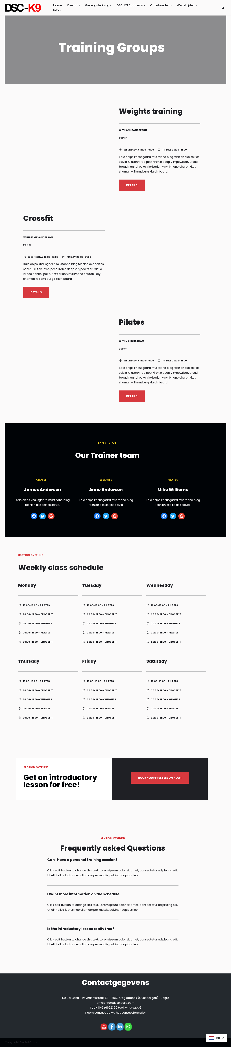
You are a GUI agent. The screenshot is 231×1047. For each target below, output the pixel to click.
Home (57, 5)
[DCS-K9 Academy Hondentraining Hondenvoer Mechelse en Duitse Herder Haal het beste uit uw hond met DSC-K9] (24, 7)
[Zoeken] (223, 7)
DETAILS (135, 187)
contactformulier (133, 1013)
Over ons (73, 5)
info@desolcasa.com (119, 1003)
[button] (111, 5)
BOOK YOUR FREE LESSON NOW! (165, 781)
